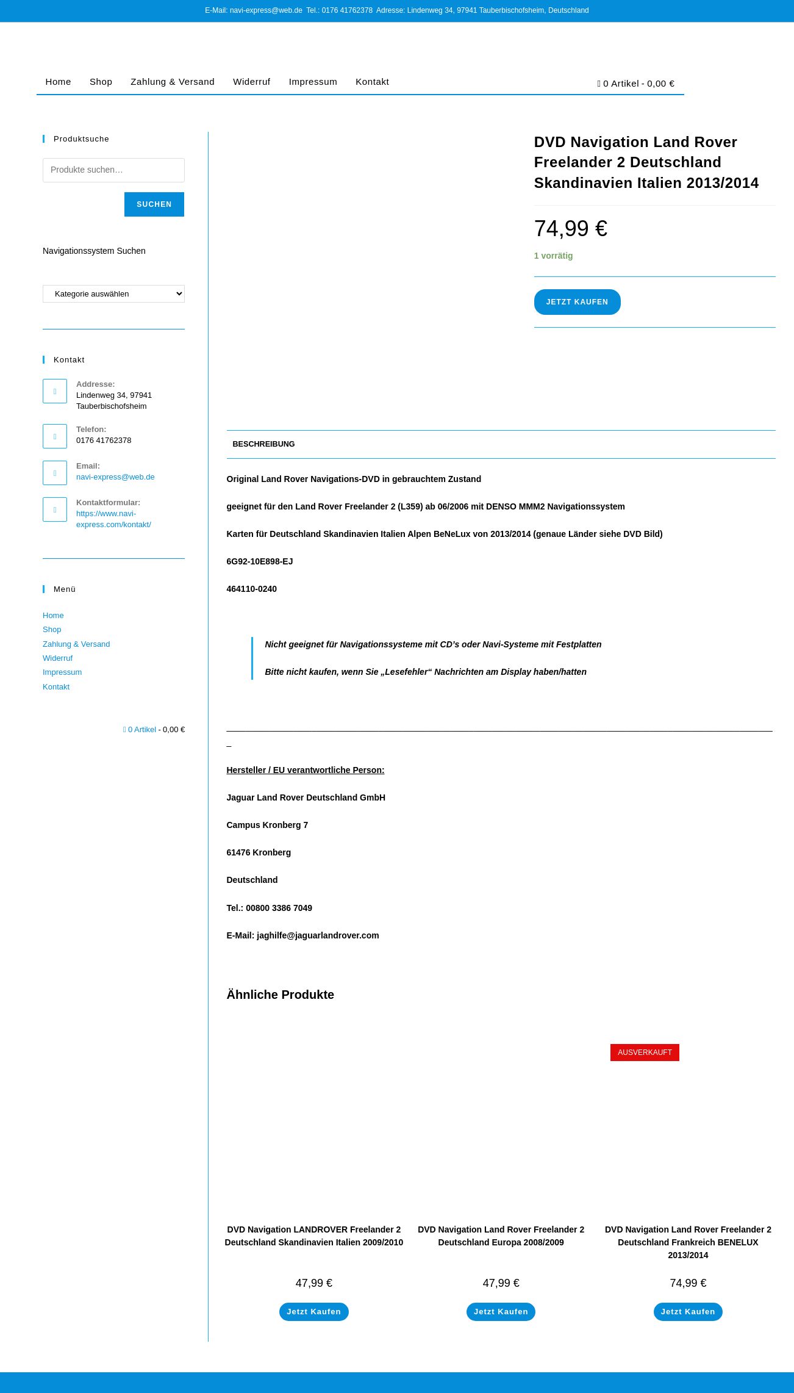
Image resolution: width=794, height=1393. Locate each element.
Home (58, 81)
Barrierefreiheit (752, 1379)
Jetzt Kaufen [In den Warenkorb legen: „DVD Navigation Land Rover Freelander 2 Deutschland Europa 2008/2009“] (501, 1268)
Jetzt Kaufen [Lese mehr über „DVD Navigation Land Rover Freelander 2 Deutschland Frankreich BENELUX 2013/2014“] (688, 1268)
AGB (583, 1379)
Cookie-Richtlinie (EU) (684, 1379)
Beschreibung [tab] (264, 401)
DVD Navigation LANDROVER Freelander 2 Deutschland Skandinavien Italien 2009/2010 (314, 1193)
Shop (101, 81)
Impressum (313, 81)
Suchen (154, 204)
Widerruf (251, 81)
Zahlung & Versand (173, 81)
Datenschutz (619, 1379)
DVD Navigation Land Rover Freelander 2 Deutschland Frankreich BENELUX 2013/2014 (688, 1199)
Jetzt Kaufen (577, 302)
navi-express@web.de (115, 476)
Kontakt (372, 81)
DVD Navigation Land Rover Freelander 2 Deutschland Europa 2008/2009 (501, 1193)
